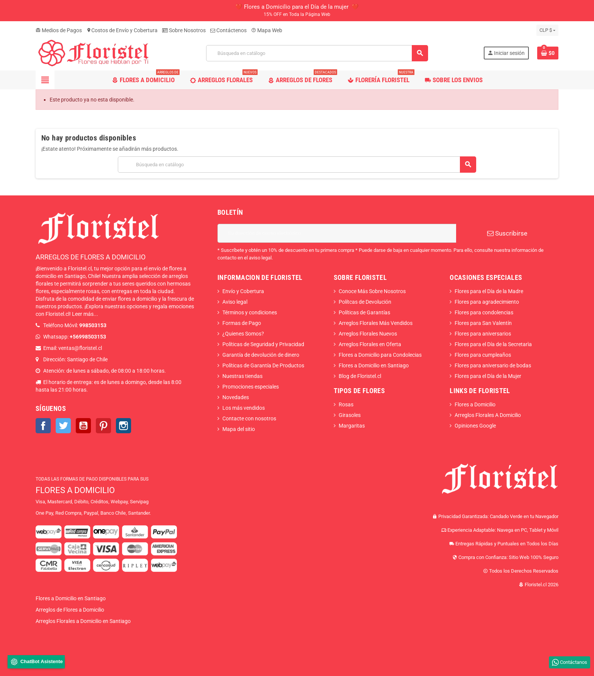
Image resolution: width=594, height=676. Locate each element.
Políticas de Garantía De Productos (263, 365)
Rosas (346, 404)
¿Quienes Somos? (243, 334)
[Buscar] (317, 53)
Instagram (123, 425)
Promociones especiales (250, 387)
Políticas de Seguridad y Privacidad (263, 344)
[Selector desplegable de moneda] (547, 30)
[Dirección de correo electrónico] (336, 233)
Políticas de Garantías (364, 312)
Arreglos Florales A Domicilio (488, 415)
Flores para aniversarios (483, 334)
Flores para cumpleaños (483, 355)
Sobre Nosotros (184, 30)
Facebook (43, 425)
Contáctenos (228, 30)
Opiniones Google (475, 426)
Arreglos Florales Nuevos (368, 334)
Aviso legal (234, 302)
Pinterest (103, 425)
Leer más (83, 314)
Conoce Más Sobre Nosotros (372, 291)
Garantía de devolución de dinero (260, 355)
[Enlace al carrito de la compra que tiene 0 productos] (547, 53)
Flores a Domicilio (475, 404)
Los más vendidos (243, 408)
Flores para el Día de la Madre (489, 291)
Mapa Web (266, 30)
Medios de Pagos (59, 30)
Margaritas (352, 426)
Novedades (235, 397)
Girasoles (350, 415)
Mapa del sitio (238, 429)
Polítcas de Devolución (365, 302)
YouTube (83, 425)
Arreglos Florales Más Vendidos (376, 323)
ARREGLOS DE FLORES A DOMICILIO (90, 257)
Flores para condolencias (484, 312)
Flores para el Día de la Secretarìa (493, 344)
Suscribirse (507, 233)
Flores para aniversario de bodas (493, 365)
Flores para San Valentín (483, 323)
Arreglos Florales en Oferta (370, 344)
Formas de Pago (241, 323)
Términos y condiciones (249, 312)
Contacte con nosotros (249, 418)
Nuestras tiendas (242, 376)
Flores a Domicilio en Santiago (374, 365)
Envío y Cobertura (243, 291)
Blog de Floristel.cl (360, 376)
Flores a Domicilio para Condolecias (380, 355)
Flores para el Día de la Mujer (488, 376)
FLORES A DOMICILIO (75, 490)
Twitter (63, 425)
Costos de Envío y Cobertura (122, 30)
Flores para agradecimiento (487, 302)
